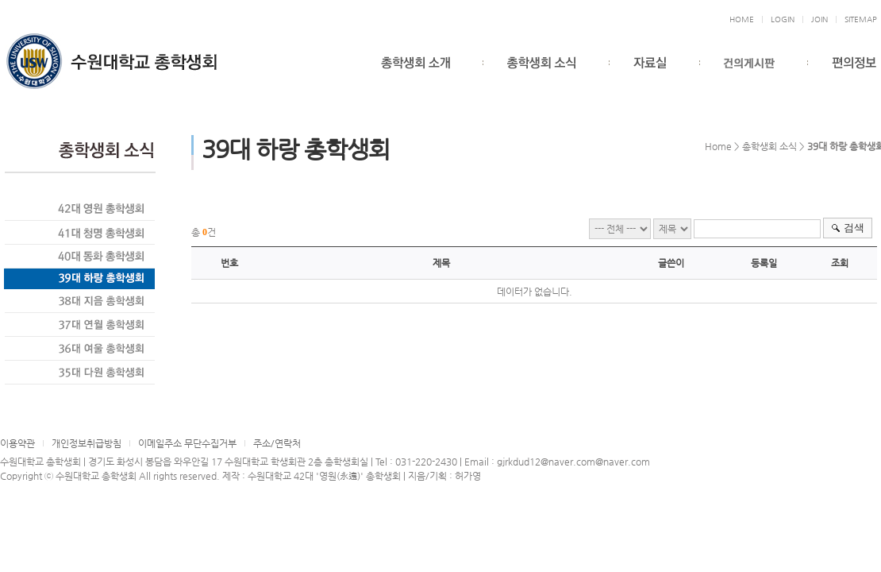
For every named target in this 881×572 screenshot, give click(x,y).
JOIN (819, 19)
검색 (854, 228)
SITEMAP (860, 19)
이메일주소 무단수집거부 (187, 443)
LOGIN (782, 19)
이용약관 (17, 443)
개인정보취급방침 (86, 443)
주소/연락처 (277, 443)
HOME (741, 19)
